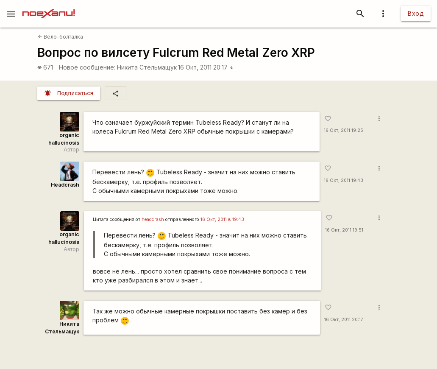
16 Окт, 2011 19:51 (344, 230)
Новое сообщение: (87, 67)
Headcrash (65, 185)
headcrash (153, 219)
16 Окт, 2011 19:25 (343, 130)
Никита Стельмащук (147, 67)
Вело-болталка (60, 37)
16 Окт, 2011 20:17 (206, 67)
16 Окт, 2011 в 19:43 (222, 219)
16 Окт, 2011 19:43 (343, 180)
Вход (416, 13)
